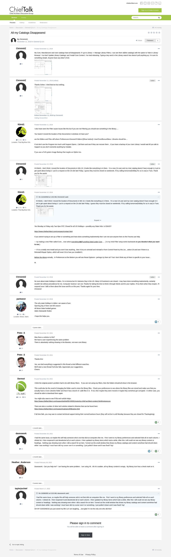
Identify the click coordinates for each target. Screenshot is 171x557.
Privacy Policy (90, 554)
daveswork (21, 433)
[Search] (143, 17)
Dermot (21, 379)
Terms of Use (78, 554)
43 (21, 478)
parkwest (21, 299)
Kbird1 (21, 124)
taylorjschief (21, 488)
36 (24, 397)
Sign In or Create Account (149, 10)
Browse (14, 18)
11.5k (19, 140)
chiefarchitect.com (132, 3)
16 (21, 348)
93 (24, 140)
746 (19, 314)
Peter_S (21, 333)
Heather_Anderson (21, 462)
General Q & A (39, 42)
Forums (12, 22)
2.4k (18, 397)
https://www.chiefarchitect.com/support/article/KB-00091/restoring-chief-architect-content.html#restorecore (72, 401)
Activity (23, 17)
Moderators (43, 22)
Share (139, 40)
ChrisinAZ (24, 39)
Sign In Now (85, 535)
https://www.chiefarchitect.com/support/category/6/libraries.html (57, 409)
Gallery (22, 22)
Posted (43, 49)
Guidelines (32, 22)
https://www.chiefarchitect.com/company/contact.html (53, 231)
